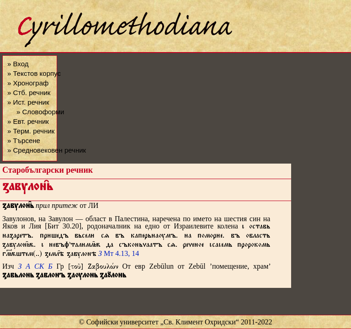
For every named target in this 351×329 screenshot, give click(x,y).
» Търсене (23, 140)
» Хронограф (27, 83)
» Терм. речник (30, 131)
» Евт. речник (28, 121)
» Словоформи (40, 112)
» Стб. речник (28, 92)
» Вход (17, 64)
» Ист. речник (28, 102)
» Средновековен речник (46, 150)
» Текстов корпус (34, 73)
